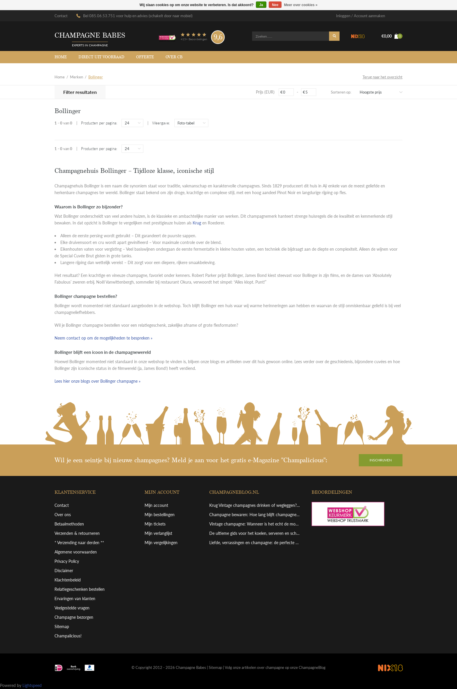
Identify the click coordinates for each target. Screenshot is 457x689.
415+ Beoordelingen (194, 39)
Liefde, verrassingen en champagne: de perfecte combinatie (254, 542)
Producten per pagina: (99, 123)
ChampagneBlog (312, 667)
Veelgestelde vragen (72, 607)
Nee (275, 5)
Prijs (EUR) (265, 91)
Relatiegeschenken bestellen (80, 589)
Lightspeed (32, 685)
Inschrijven (381, 460)
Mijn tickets (155, 523)
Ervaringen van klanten (75, 598)
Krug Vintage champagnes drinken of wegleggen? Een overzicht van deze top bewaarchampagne (254, 505)
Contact (61, 15)
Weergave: (161, 123)
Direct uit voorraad (101, 57)
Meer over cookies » (301, 5)
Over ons (63, 514)
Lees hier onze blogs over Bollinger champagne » (97, 381)
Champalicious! (68, 635)
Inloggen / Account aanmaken (360, 15)
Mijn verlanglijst (158, 533)
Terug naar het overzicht (382, 77)
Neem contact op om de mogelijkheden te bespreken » (103, 337)
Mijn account (156, 505)
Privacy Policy (67, 561)
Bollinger (95, 77)
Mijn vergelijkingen (161, 542)
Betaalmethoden (69, 523)
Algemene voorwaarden (76, 551)
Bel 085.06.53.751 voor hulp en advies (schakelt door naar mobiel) (137, 15)
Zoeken (334, 36)
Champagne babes (90, 35)
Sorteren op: (341, 92)
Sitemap (62, 626)
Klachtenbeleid (68, 579)
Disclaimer (64, 570)
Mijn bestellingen (160, 514)
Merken (76, 77)
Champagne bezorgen (74, 617)
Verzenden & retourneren (77, 533)
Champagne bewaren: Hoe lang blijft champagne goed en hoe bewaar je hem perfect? (254, 514)
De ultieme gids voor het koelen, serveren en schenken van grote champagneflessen (254, 533)
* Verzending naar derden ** (79, 542)
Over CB (174, 57)
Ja (261, 5)
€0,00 (392, 36)
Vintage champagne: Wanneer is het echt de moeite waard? (254, 523)
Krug (197, 222)
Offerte (145, 57)
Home (61, 57)
